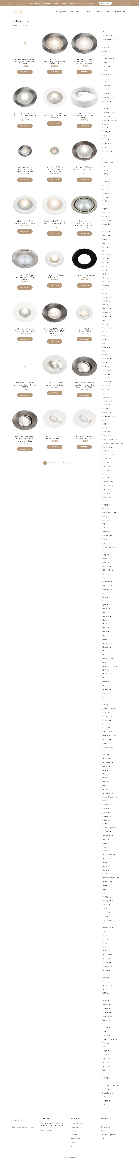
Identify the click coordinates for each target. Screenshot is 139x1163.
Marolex (106, 626)
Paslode (106, 753)
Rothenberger (109, 830)
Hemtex (107, 449)
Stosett (106, 918)
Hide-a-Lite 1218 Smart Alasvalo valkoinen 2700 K (54, 385)
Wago (105, 1053)
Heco (106, 434)
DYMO (106, 233)
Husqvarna (107, 487)
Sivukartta (104, 1140)
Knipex (106, 545)
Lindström (107, 583)
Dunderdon (108, 226)
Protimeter (107, 795)
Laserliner (107, 564)
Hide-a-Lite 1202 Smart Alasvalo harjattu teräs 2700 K (84, 171)
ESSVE (106, 284)
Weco (105, 1056)
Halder (106, 426)
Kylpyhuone (61, 12)
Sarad (105, 841)
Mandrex (106, 618)
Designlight (108, 203)
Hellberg (106, 437)
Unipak (106, 1026)
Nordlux (107, 722)
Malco (105, 614)
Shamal (106, 860)
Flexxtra (107, 360)
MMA (105, 672)
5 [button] (63, 465)
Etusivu (14, 27)
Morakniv (107, 676)
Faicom (106, 314)
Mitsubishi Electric (110, 668)
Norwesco (107, 730)
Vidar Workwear (109, 1041)
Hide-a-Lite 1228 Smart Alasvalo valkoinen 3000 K (84, 439)
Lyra (105, 606)
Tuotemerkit (120, 12)
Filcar (105, 341)
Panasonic (107, 749)
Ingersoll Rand (109, 514)
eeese (106, 245)
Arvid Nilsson (108, 107)
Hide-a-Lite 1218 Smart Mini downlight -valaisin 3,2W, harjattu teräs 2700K (84, 386)
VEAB (105, 1033)
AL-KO (106, 84)
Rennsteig (107, 814)
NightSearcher (108, 710)
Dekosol (106, 199)
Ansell (106, 95)
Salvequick (107, 837)
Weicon (106, 1060)
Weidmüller (107, 1064)
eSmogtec (107, 280)
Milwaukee (108, 660)
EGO (105, 249)
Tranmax (107, 1018)
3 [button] (54, 465)
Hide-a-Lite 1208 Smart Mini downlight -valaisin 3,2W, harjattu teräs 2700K (54, 333)
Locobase (107, 587)
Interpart (106, 522)
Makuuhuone (76, 12)
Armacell (106, 103)
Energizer (107, 272)
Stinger (106, 914)
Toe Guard (107, 999)
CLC (105, 172)
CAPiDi (106, 160)
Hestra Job (108, 453)
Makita (106, 610)
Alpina (106, 87)
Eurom (106, 295)
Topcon (106, 1006)
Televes (106, 972)
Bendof (106, 130)
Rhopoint (106, 818)
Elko (106, 260)
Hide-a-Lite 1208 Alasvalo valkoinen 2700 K (54, 278)
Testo (106, 983)
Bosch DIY (108, 153)
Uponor (106, 1029)
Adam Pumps (108, 60)
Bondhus (106, 145)
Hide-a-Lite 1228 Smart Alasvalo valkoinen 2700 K (54, 439)
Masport (106, 630)
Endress (106, 268)
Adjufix (106, 64)
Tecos (106, 960)
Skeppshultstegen (110, 880)
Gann (105, 368)
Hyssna (106, 495)
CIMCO (106, 168)
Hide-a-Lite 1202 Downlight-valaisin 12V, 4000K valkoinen (55, 116)
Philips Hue (107, 764)
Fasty (106, 322)
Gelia (106, 380)
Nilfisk (106, 714)
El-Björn (106, 257)
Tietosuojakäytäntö (108, 1136)
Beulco (106, 137)
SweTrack (107, 941)
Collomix (106, 183)
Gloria (105, 391)
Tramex (106, 1014)
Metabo (107, 649)
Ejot (104, 253)
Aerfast (106, 72)
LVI (105, 603)
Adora (106, 68)
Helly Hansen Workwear (112, 445)
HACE (105, 422)
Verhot (99, 12)
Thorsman (107, 987)
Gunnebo (106, 414)
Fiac (105, 334)
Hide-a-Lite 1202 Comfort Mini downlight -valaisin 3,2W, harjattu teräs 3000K (84, 63)
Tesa (105, 979)
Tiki (104, 991)
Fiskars (106, 349)
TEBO (106, 953)
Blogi (108, 12)
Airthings (106, 80)
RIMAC (106, 826)
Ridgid (106, 822)
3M (105, 34)
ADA (105, 57)
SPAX (105, 891)
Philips (106, 760)
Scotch (106, 845)
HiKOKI (106, 460)
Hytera (106, 499)
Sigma (105, 872)
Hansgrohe (107, 430)
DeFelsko (107, 195)
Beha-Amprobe (109, 122)
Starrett (106, 906)
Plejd (105, 780)
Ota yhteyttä (105, 1129)
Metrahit (106, 653)
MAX (105, 637)
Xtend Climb (107, 1095)
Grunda (106, 410)
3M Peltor (107, 37)
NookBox (107, 718)
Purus (105, 803)
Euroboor (107, 287)
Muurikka (107, 691)
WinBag (106, 1079)
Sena (105, 849)
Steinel (106, 910)
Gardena (107, 372)
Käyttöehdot (105, 1133)
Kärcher (107, 537)
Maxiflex (106, 641)
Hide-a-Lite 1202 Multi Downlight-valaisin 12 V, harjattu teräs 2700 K (25, 171)
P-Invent (106, 745)
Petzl (105, 756)
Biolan (105, 141)
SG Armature (108, 856)
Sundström (108, 926)
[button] (68, 465)
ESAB (106, 276)
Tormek (106, 1010)
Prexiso (106, 787)
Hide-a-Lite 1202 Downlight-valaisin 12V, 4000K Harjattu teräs (25, 117)
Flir (105, 364)
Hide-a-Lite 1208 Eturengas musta (84, 278)
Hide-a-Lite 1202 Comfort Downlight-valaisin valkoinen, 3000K (25, 63)
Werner (106, 1072)
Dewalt (106, 207)
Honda (106, 476)
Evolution (107, 299)
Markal (106, 622)
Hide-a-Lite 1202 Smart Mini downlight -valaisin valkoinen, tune (55, 225)
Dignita (106, 210)
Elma (105, 264)
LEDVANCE (107, 572)
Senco (106, 853)
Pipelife (106, 768)
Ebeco (106, 237)
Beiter (105, 126)
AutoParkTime (108, 114)
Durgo (105, 230)
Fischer (106, 345)
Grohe (106, 407)
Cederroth (107, 164)
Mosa (105, 680)
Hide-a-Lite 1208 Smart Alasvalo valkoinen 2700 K (25, 332)
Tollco (105, 1003)
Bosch (107, 149)
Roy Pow (106, 833)
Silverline (107, 876)
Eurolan (106, 291)
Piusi (105, 772)
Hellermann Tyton (110, 441)
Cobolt (106, 180)
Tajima (106, 949)
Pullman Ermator (109, 799)
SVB (105, 933)
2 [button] (49, 465)
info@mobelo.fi (47, 1132)
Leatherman (108, 568)
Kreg (106, 557)
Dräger (106, 218)
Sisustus (89, 12)
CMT (105, 176)
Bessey (106, 134)
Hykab (106, 491)
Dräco (106, 214)
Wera (106, 1068)
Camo (106, 157)
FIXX (105, 353)
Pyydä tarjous (105, 3)
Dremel (106, 222)
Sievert (106, 868)
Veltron (106, 1037)
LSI (104, 595)
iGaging (106, 507)
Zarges (106, 1102)
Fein (105, 326)
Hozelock (107, 480)
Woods (106, 1083)
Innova (106, 518)
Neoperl (106, 703)
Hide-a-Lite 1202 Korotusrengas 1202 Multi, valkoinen (84, 117)
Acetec (106, 53)
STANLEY (108, 899)
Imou (105, 510)
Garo (106, 376)
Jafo (105, 530)
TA (104, 945)
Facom (106, 310)
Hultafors (107, 483)
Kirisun (105, 541)
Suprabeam (108, 930)
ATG (105, 110)
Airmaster (107, 76)
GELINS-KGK (108, 384)
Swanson (106, 937)
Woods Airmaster (110, 1087)
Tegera (106, 964)
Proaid (106, 791)
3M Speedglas (109, 41)
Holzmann (107, 472)
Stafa (105, 895)
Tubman (106, 1022)
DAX (105, 187)
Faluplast (107, 318)
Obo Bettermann (109, 737)
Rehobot (106, 810)
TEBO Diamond (109, 956)
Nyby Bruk (107, 733)
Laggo (106, 560)
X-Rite (105, 1091)
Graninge (107, 399)
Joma (105, 533)
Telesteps (107, 968)
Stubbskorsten (108, 922)
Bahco (106, 118)
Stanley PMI (107, 903)
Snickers (107, 883)
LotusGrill (107, 591)
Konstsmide (108, 549)
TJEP (105, 995)
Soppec (106, 887)
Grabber (106, 395)
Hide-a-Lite (108, 457)
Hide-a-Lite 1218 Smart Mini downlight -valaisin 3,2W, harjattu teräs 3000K (25, 440)
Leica (105, 576)
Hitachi (106, 468)
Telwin (106, 976)
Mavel (105, 633)
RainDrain (107, 806)
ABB (105, 45)
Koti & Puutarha (76, 1125)
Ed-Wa (105, 241)
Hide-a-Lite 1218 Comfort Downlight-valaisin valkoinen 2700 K (25, 386)
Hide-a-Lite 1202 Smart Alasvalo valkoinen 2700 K (25, 224)
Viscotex (106, 1045)
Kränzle (106, 553)
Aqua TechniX (108, 99)
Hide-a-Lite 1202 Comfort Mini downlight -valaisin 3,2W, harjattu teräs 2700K (55, 63)
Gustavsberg (109, 418)
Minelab (106, 664)
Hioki (105, 464)
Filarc (105, 337)
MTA (105, 687)
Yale (105, 1099)
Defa (105, 191)
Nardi (105, 695)
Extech (106, 303)
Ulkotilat (74, 1144)
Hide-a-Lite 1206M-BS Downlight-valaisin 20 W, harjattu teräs (25, 279)
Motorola (107, 683)
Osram (106, 741)
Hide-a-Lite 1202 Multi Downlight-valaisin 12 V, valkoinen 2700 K (54, 171)
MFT (105, 656)
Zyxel (105, 1106)
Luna (105, 599)
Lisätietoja (24, 74)
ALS (105, 91)
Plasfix (106, 776)
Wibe (105, 1076)
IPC (105, 526)
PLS (105, 783)
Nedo (105, 699)
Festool (107, 330)
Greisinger (107, 403)
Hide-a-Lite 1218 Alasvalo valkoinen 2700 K (84, 332)
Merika (106, 645)
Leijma (106, 580)
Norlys (106, 726)
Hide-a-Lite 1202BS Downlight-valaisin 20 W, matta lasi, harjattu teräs (84, 225)
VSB (105, 1049)
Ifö (105, 503)
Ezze (105, 307)
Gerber (106, 387)
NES (105, 706)
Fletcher (106, 357)
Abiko (105, 49)
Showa (106, 864)
